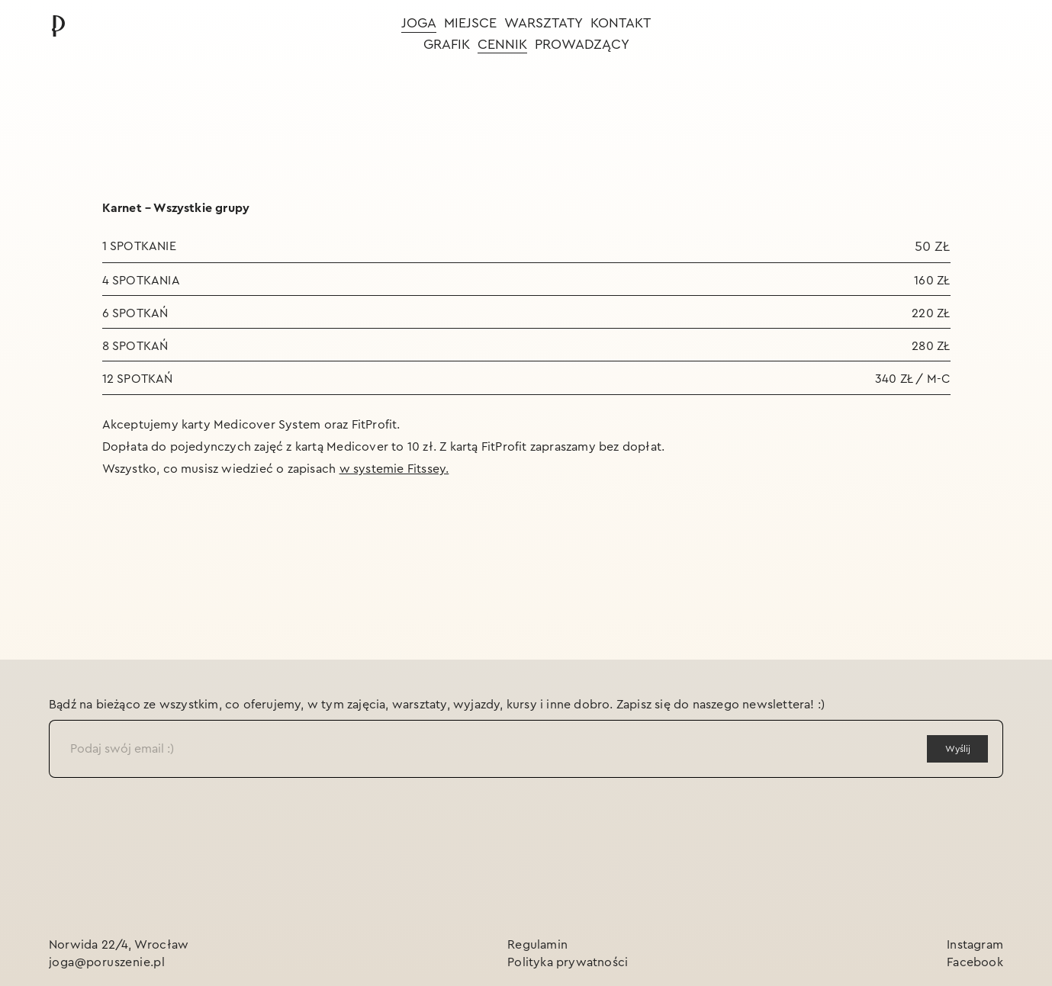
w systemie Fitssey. (394, 469)
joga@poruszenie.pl (107, 962)
